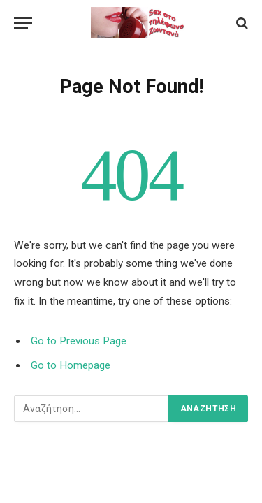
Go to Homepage (70, 365)
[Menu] (23, 22)
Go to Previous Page (78, 341)
